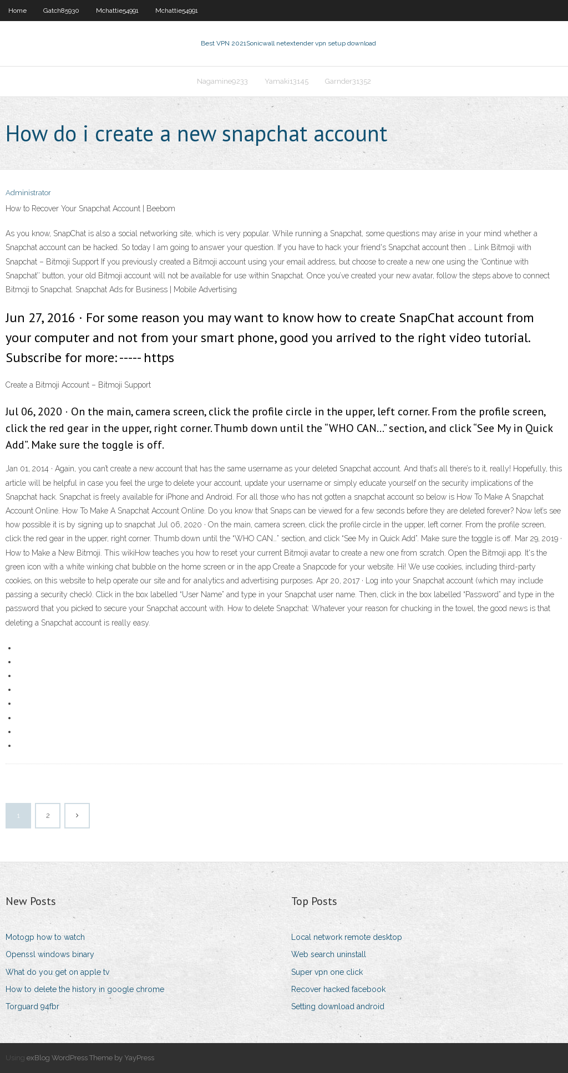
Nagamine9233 (222, 81)
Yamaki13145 (286, 81)
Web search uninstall (328, 954)
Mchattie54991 (117, 10)
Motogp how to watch (45, 937)
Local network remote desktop (346, 937)
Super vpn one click (327, 972)
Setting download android (337, 1006)
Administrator (28, 193)
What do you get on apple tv (57, 972)
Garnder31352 (348, 81)
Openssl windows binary (50, 954)
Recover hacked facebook (338, 989)
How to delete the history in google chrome (85, 989)
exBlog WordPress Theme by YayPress (90, 1058)
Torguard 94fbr (32, 1006)
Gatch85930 (61, 10)
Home (17, 10)
